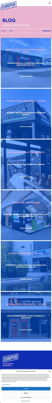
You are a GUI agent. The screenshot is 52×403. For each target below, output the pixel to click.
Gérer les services (6, 384)
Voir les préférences (26, 397)
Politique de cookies (25, 401)
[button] (49, 371)
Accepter (26, 388)
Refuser (26, 393)
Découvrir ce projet (26, 80)
